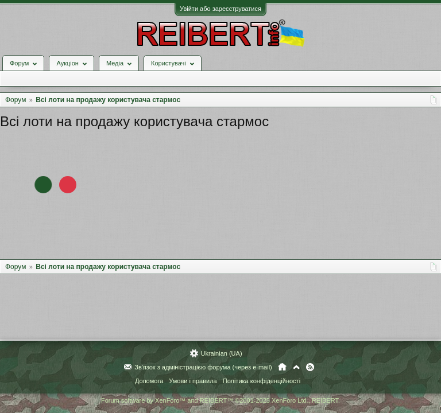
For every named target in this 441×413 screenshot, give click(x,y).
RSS (310, 367)
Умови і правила (192, 380)
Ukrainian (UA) (221, 353)
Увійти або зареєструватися (220, 8)
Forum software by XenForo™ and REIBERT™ (220, 400)
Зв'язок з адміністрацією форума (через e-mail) (203, 367)
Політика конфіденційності (261, 380)
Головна (282, 367)
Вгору (296, 367)
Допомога (149, 380)
